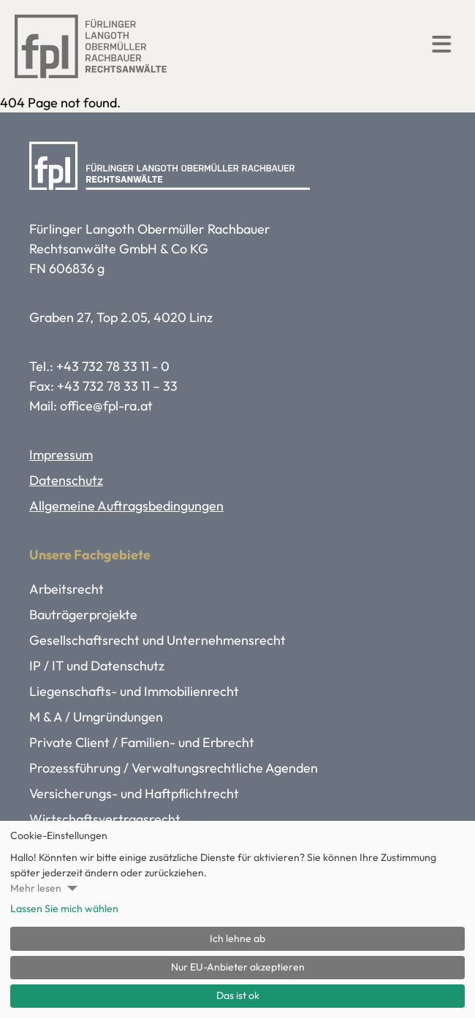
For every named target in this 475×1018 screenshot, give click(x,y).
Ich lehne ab (237, 938)
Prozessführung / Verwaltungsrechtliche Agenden (173, 767)
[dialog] (237, 919)
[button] (442, 44)
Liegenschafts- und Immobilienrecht (134, 691)
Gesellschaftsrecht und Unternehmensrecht (157, 640)
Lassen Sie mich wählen (64, 908)
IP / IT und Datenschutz (96, 665)
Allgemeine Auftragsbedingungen (126, 505)
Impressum (61, 454)
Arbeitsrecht (66, 589)
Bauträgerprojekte (83, 614)
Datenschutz (66, 480)
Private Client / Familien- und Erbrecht (141, 742)
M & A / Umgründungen (96, 716)
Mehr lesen (35, 888)
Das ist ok (237, 995)
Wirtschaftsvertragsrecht (104, 819)
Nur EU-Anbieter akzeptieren (238, 966)
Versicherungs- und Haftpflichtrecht (134, 793)
